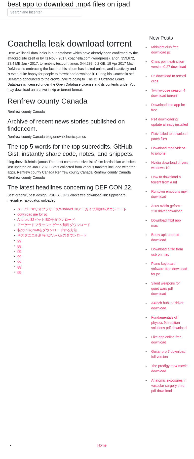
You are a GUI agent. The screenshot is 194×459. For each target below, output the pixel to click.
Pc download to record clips (168, 78)
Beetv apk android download (165, 237)
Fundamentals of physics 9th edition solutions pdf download (169, 322)
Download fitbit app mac (166, 223)
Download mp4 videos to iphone (168, 150)
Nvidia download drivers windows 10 (169, 165)
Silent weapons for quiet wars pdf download (165, 288)
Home (102, 445)
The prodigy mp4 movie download (169, 368)
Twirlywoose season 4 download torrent (168, 93)
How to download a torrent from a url (166, 179)
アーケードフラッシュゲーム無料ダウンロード (53, 225)
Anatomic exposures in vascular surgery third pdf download (169, 385)
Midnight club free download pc (165, 49)
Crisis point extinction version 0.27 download (168, 64)
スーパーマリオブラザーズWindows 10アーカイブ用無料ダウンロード (72, 209)
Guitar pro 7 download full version (168, 354)
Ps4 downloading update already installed (169, 121)
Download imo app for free (168, 107)
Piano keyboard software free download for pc (169, 269)
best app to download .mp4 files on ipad (68, 4)
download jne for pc (32, 214)
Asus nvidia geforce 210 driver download (167, 208)
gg (19, 240)
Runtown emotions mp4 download (169, 194)
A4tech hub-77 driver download (167, 305)
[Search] (44, 12)
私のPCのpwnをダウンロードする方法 (47, 230)
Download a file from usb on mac (167, 251)
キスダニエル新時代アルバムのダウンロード (52, 235)
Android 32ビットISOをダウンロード (46, 220)
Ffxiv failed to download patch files (169, 136)
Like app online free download (166, 339)
